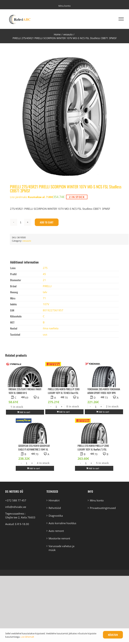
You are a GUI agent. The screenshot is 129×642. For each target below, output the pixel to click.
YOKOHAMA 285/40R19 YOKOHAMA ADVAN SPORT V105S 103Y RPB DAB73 (103, 392)
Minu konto (97, 500)
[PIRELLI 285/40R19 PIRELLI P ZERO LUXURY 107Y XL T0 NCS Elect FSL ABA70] (64, 383)
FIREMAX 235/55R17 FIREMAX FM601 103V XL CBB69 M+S (25, 391)
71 (44, 298)
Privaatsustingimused (103, 508)
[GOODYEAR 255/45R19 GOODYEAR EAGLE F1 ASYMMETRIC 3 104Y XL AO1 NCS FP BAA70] (35, 439)
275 (45, 268)
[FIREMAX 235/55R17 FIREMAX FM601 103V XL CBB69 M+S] (25, 383)
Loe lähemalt (27, 636)
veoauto (26, 240)
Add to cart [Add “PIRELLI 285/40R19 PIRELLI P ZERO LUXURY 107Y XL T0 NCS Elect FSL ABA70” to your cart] (64, 411)
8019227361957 (53, 310)
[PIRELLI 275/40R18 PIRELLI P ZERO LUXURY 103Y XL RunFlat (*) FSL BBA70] (94, 439)
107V (46, 304)
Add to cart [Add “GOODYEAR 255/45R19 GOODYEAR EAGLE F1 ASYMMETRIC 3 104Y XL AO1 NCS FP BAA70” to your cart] (35, 468)
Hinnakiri (54, 500)
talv (45, 292)
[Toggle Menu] (121, 18)
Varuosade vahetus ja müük (61, 548)
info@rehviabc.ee (15, 507)
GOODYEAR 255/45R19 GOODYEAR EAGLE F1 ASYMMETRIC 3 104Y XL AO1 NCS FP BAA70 (34, 449)
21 (44, 280)
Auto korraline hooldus (62, 523)
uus (45, 334)
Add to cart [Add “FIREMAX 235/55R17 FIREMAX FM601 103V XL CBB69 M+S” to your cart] (25, 412)
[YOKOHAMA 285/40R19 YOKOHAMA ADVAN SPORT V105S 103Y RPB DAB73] (104, 383)
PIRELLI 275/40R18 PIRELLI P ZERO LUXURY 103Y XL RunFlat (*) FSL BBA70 (93, 449)
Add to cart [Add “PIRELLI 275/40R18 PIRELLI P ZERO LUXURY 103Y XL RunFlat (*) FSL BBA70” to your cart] (94, 468)
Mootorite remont (59, 538)
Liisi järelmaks (31, 197)
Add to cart (46, 222)
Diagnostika (56, 515)
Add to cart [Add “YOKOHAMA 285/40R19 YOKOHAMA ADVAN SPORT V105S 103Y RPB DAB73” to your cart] (104, 411)
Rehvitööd (55, 508)
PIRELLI (47, 286)
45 (44, 274)
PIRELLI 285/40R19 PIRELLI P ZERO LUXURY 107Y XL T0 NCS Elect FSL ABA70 (64, 392)
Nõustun (113, 635)
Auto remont (56, 531)
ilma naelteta (50, 328)
